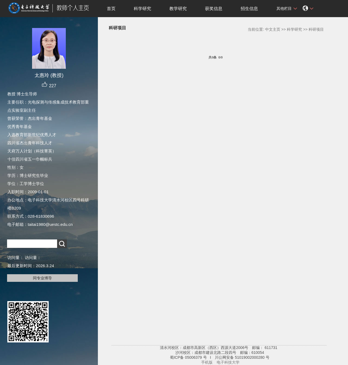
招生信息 (249, 8)
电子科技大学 (228, 362)
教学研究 (178, 8)
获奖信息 (213, 8)
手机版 (207, 362)
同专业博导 (42, 278)
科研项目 (316, 29)
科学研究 (142, 8)
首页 (111, 8)
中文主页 (272, 29)
